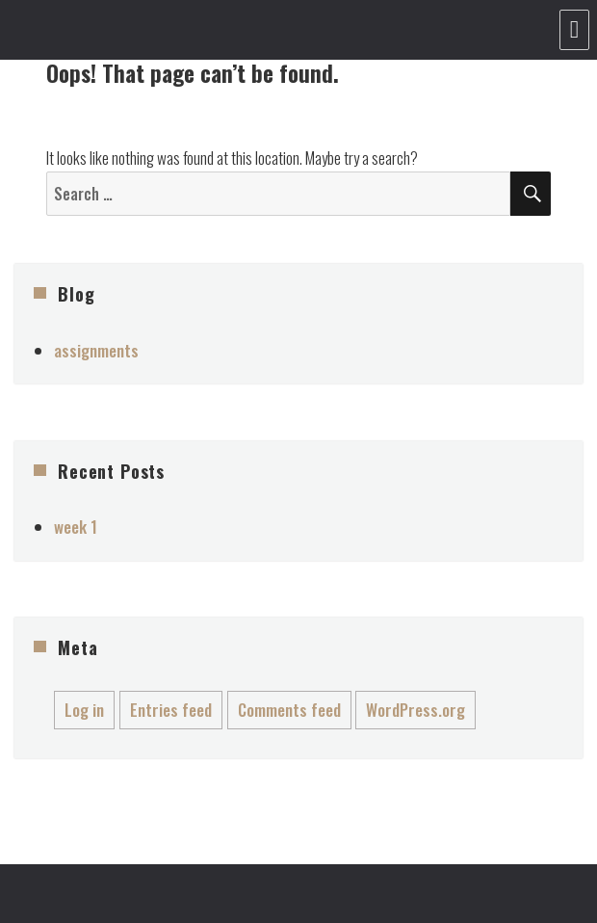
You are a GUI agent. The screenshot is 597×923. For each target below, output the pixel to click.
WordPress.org (415, 710)
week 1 (75, 526)
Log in (84, 710)
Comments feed (289, 710)
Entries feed (171, 710)
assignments (96, 350)
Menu (574, 30)
